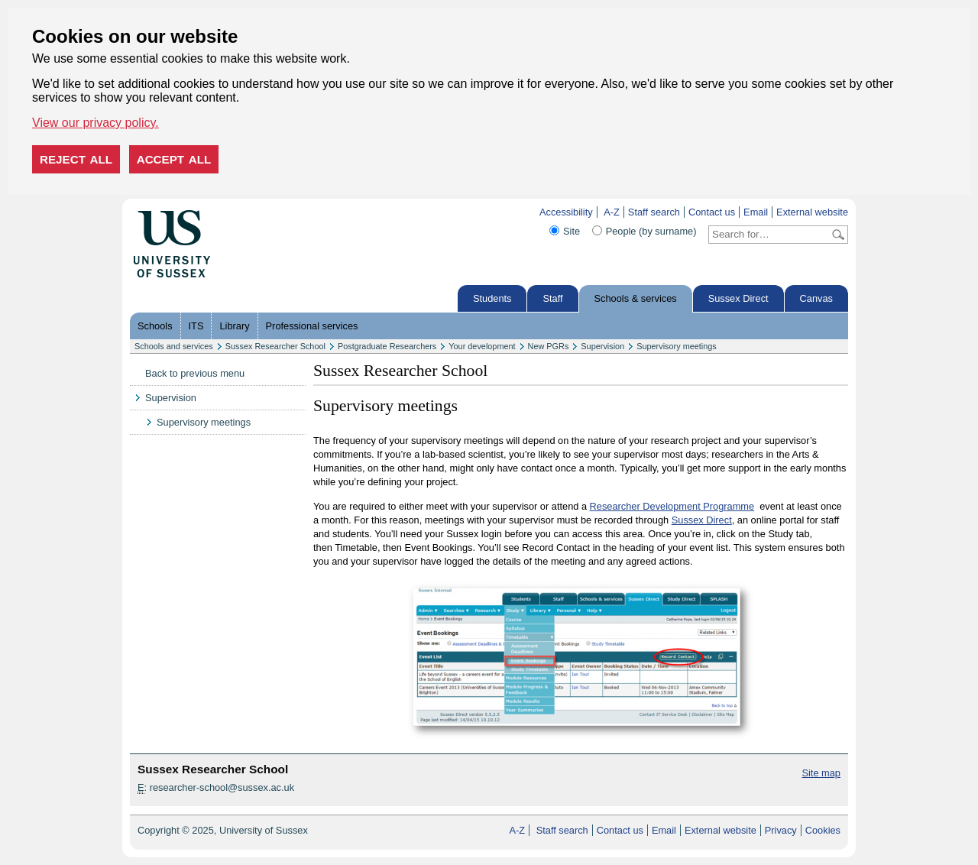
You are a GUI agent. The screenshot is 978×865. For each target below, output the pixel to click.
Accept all (174, 159)
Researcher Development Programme (672, 506)
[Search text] (769, 234)
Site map (821, 773)
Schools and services (173, 346)
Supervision (602, 346)
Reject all (76, 159)
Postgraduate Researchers (387, 346)
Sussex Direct (738, 298)
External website (812, 212)
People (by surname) (651, 231)
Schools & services (635, 298)
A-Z (612, 212)
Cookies (822, 830)
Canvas (816, 298)
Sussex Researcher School (275, 346)
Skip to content (242, 212)
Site (571, 231)
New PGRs (548, 346)
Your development (482, 346)
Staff (552, 298)
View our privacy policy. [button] (95, 122)
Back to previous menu (194, 373)
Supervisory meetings (676, 346)
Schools (155, 326)
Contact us (711, 212)
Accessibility (566, 212)
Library (234, 326)
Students (492, 298)
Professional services (312, 326)
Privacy (781, 830)
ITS (196, 326)
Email (755, 212)
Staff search (654, 212)
